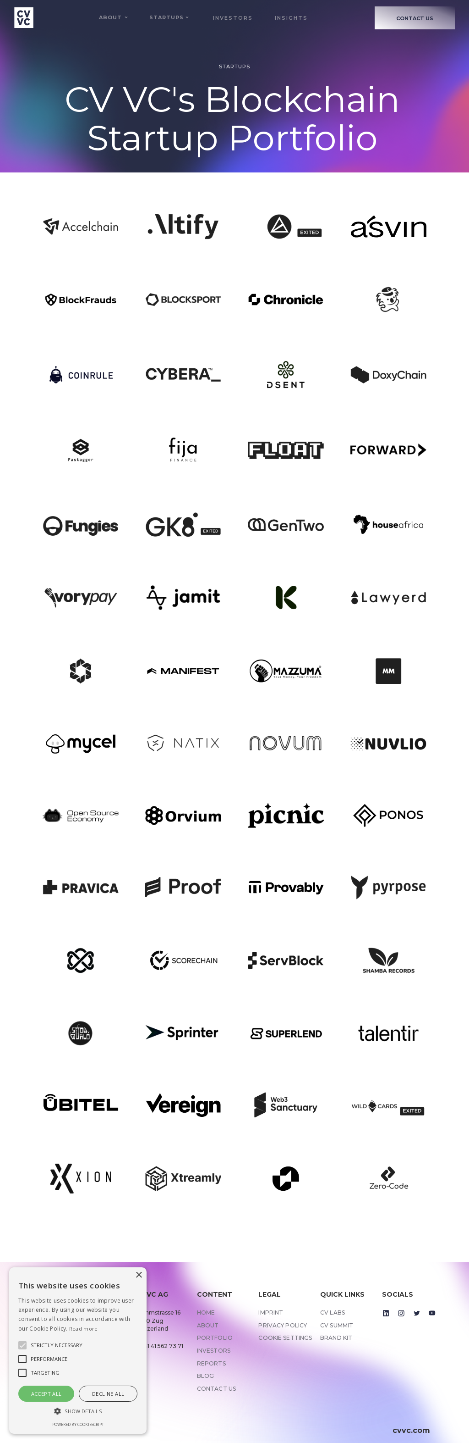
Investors (233, 18)
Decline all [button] (108, 1393)
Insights (291, 18)
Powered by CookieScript (78, 1424)
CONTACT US (414, 18)
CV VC (118, 99)
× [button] (138, 1275)
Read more (83, 1328)
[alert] (78, 1350)
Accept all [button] (46, 1393)
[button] (110, 18)
